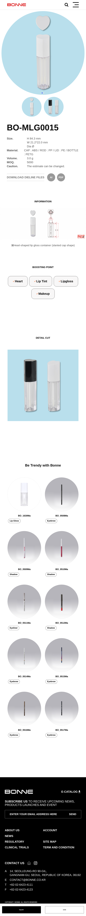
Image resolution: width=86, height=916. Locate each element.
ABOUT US (12, 830)
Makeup (44, 293)
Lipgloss (67, 281)
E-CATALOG (69, 791)
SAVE (64, 909)
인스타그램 (35, 863)
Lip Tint (41, 281)
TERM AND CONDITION (58, 847)
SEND (72, 814)
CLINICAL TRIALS (17, 847)
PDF (61, 177)
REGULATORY (14, 841)
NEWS (9, 836)
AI (51, 177)
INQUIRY (21, 909)
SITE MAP (49, 841)
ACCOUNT (50, 830)
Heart (19, 281)
